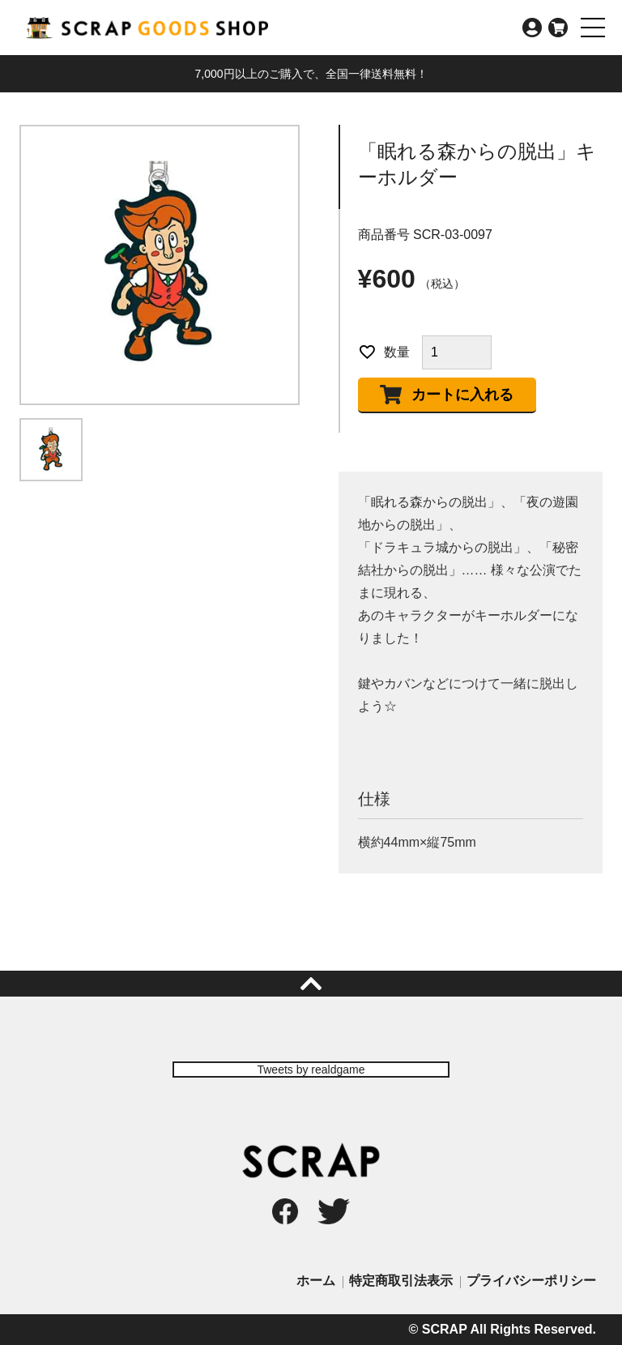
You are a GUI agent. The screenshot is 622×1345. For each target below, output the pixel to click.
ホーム (315, 1280)
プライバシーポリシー (531, 1280)
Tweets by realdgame (310, 1069)
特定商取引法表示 (401, 1280)
